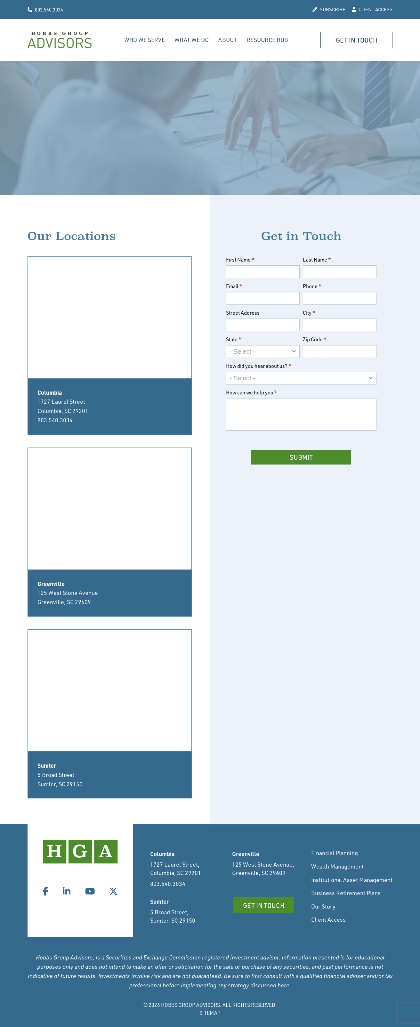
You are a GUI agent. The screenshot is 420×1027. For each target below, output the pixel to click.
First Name (240, 259)
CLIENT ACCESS (372, 9)
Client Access (328, 919)
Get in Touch (356, 40)
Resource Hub (267, 40)
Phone (312, 286)
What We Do (191, 40)
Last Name (317, 259)
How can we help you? (251, 392)
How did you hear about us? (258, 366)
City (309, 313)
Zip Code (315, 339)
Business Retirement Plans (346, 892)
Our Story (323, 906)
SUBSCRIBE (328, 9)
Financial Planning (334, 852)
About (227, 40)
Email (234, 286)
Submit (301, 457)
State (233, 339)
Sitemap (210, 1013)
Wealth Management (337, 866)
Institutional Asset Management (351, 879)
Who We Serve (144, 40)
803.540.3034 (45, 10)
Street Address (243, 313)
